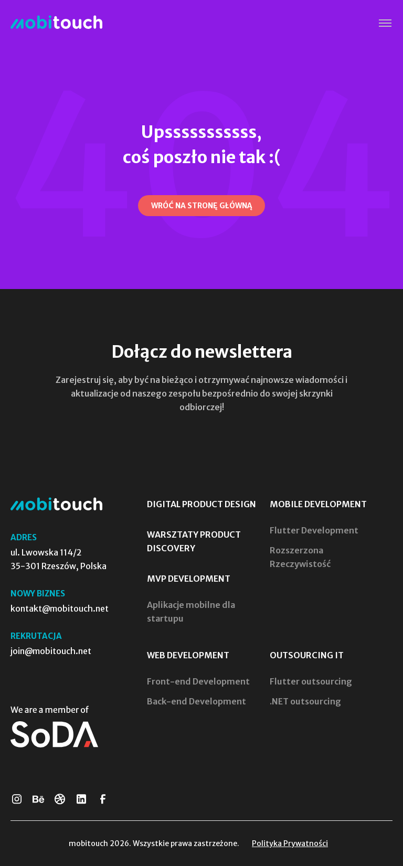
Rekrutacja (36, 636)
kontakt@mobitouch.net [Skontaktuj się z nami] (59, 608)
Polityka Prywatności (290, 843)
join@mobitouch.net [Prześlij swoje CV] (50, 651)
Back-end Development (196, 701)
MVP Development (188, 578)
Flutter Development (314, 530)
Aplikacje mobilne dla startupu (191, 612)
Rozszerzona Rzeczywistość (300, 557)
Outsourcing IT (307, 655)
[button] (385, 23)
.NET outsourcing (305, 701)
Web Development (188, 655)
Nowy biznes (37, 593)
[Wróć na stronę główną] (201, 205)
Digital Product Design (201, 504)
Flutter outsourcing (311, 681)
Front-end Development (198, 681)
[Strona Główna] (56, 22)
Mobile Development (318, 504)
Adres (23, 537)
